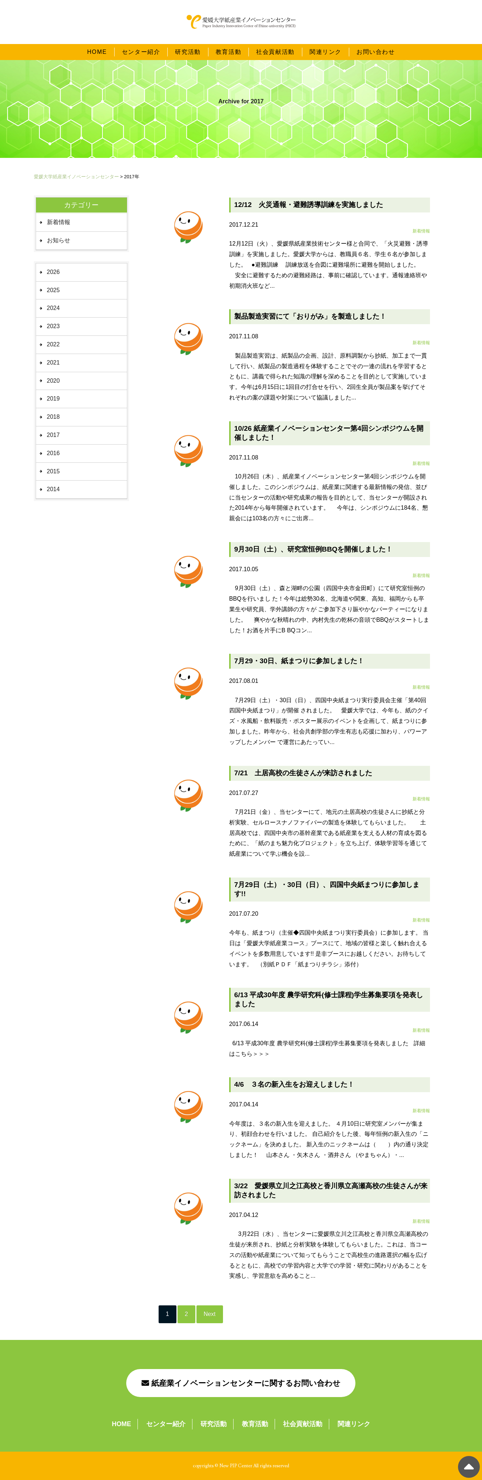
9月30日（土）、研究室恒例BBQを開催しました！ (313, 549)
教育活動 (228, 44)
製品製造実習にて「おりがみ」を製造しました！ (310, 316)
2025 (53, 290)
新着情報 (58, 222)
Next (210, 1314)
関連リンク (326, 44)
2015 (53, 471)
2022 (53, 344)
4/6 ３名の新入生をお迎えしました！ (294, 1084)
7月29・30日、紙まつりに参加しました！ (299, 661)
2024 (53, 308)
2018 (53, 417)
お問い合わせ (375, 44)
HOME (97, 44)
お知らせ (58, 240)
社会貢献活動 (275, 44)
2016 (53, 453)
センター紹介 (141, 44)
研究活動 (187, 44)
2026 (53, 272)
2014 (53, 489)
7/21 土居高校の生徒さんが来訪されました (303, 773)
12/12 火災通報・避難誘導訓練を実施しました (308, 204)
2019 (53, 398)
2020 (53, 381)
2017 (53, 435)
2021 (53, 362)
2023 (53, 326)
